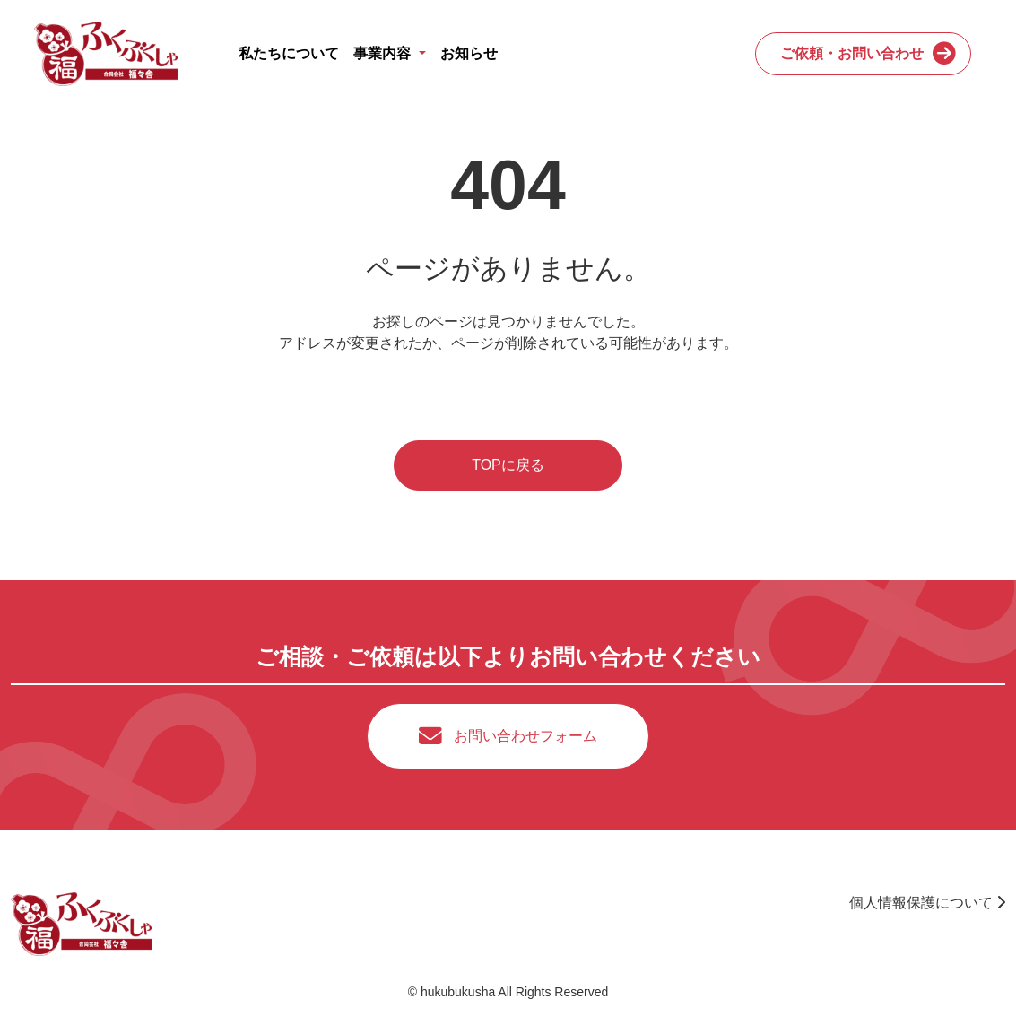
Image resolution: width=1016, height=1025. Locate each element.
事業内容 (383, 53)
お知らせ (469, 53)
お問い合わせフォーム (525, 735)
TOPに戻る (508, 465)
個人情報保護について (927, 902)
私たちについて (289, 53)
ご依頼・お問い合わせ (852, 53)
